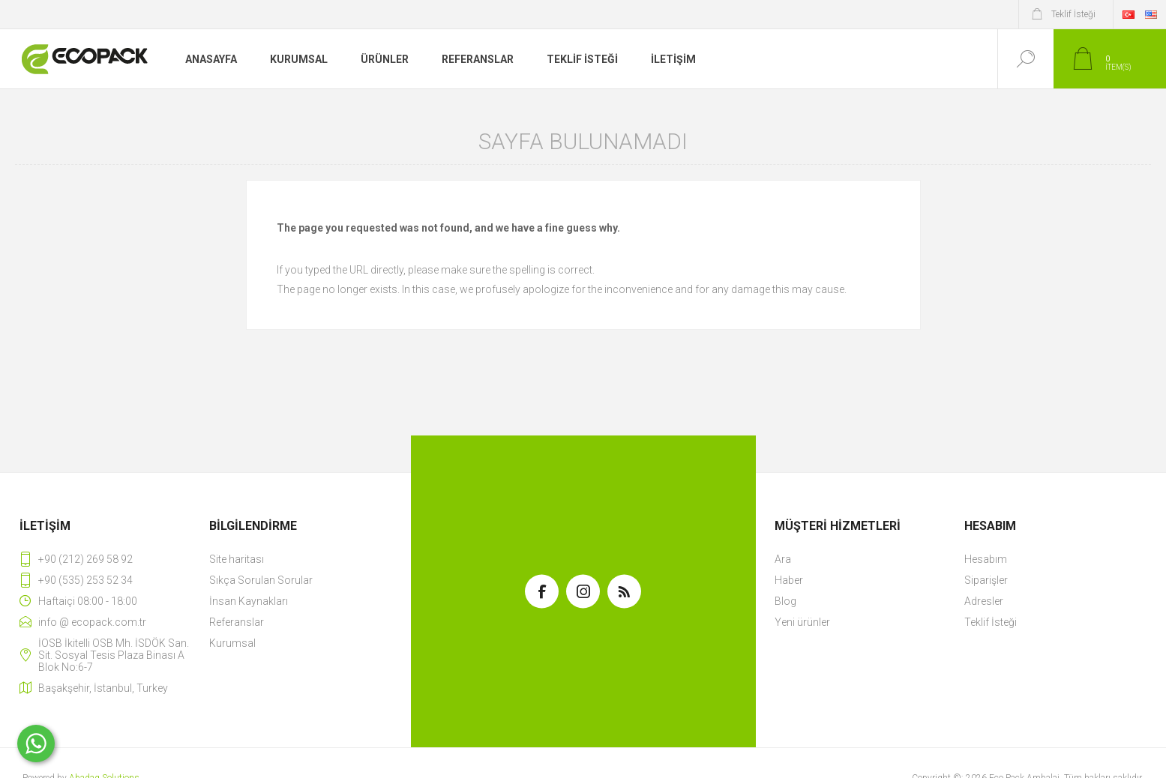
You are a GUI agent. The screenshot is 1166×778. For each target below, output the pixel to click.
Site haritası (236, 559)
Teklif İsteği (990, 622)
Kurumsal (232, 643)
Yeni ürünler (802, 622)
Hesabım (985, 559)
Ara (783, 559)
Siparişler (986, 580)
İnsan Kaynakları (248, 601)
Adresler (983, 601)
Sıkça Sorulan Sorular (261, 580)
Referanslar (236, 622)
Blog (785, 601)
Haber (789, 580)
